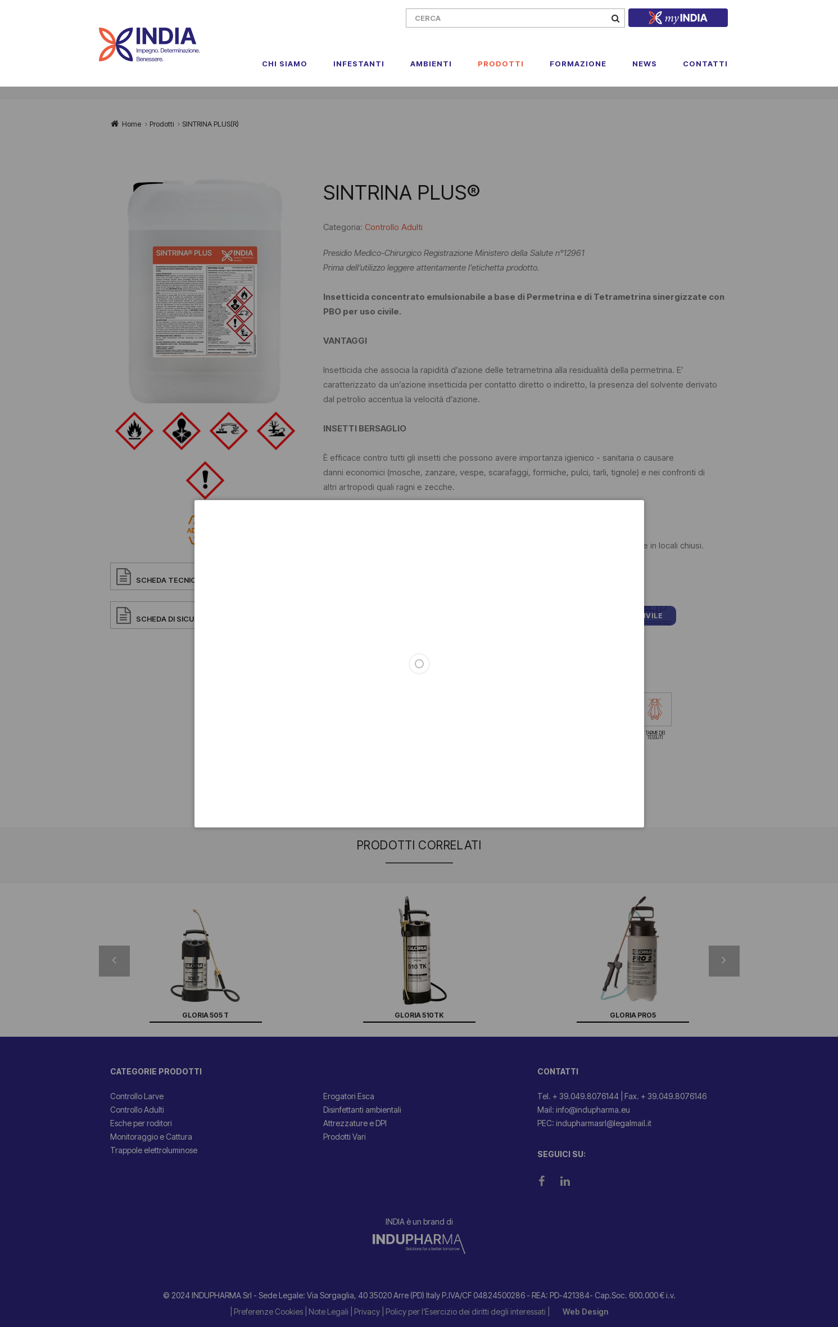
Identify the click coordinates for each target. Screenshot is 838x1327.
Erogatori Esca (348, 1096)
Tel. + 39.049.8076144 (578, 1096)
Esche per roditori (141, 1123)
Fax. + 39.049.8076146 (665, 1096)
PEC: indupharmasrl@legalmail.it (594, 1123)
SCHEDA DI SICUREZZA (177, 618)
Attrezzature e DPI (355, 1123)
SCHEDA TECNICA (168, 579)
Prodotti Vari (344, 1136)
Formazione (578, 63)
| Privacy (366, 1311)
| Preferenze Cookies (267, 1311)
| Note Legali (327, 1311)
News (644, 63)
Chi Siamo (284, 63)
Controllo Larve (137, 1096)
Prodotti (501, 63)
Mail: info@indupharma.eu (583, 1109)
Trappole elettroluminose (153, 1150)
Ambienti (431, 63)
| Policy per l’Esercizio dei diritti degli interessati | (466, 1311)
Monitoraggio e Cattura (151, 1136)
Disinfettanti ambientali (362, 1109)
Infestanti (358, 63)
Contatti (705, 63)
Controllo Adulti (394, 227)
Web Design (585, 1311)
